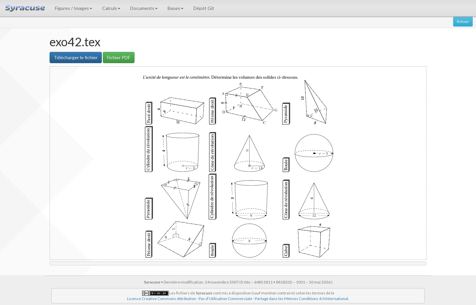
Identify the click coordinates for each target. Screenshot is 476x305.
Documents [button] (144, 8)
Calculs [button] (111, 8)
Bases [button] (175, 8)
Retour (463, 21)
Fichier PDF (118, 57)
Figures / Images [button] (73, 8)
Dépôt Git (203, 8)
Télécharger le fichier (76, 57)
